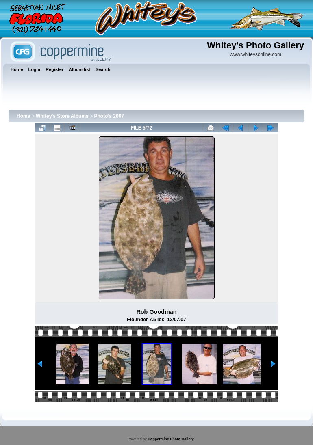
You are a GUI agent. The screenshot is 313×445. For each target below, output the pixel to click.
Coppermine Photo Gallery (171, 439)
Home (23, 116)
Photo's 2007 (109, 116)
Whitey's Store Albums (62, 116)
